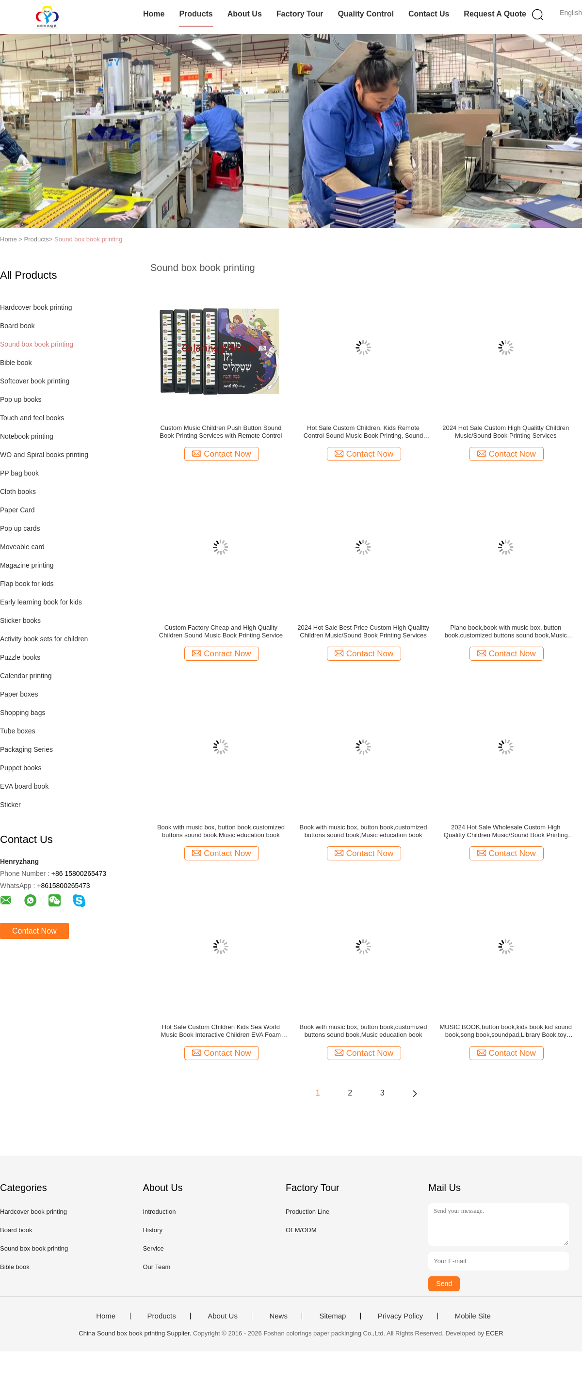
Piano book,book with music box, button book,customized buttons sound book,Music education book (506, 631)
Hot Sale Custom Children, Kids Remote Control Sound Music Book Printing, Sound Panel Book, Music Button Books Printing (363, 432)
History (152, 1230)
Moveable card (22, 547)
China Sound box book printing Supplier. (136, 1333)
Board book (17, 326)
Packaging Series (26, 749)
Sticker (10, 805)
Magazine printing (27, 565)
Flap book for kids (27, 583)
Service (153, 1248)
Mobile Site (473, 1316)
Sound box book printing (88, 239)
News (278, 1316)
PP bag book (19, 473)
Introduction (159, 1211)
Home (153, 14)
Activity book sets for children (44, 639)
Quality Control (366, 14)
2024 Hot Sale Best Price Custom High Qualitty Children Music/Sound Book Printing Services (363, 631)
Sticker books (20, 620)
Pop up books (21, 399)
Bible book (16, 362)
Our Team (156, 1266)
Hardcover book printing (36, 307)
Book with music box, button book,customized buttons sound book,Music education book (221, 831)
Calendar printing (26, 676)
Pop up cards (20, 528)
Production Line (307, 1211)
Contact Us (428, 14)
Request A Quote (495, 14)
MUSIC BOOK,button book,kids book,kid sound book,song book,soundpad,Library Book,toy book (506, 1031)
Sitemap (332, 1316)
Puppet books (21, 768)
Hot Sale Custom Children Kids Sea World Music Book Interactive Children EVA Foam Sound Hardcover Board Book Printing (221, 1031)
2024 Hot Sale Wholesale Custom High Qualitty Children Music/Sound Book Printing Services (506, 831)
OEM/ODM (301, 1230)
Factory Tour (299, 14)
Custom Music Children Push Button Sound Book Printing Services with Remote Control (221, 431)
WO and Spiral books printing (44, 455)
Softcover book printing (34, 381)
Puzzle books (20, 657)
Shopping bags (22, 712)
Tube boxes (17, 731)
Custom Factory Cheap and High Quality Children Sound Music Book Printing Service (221, 631)
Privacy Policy (400, 1316)
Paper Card (17, 510)
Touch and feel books (32, 418)
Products (195, 14)
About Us (244, 14)
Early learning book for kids (41, 602)
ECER (494, 1333)
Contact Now (34, 931)
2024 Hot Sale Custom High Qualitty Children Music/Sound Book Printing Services (505, 431)
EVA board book (24, 786)
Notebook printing (26, 436)
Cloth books (18, 491)
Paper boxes (19, 694)
